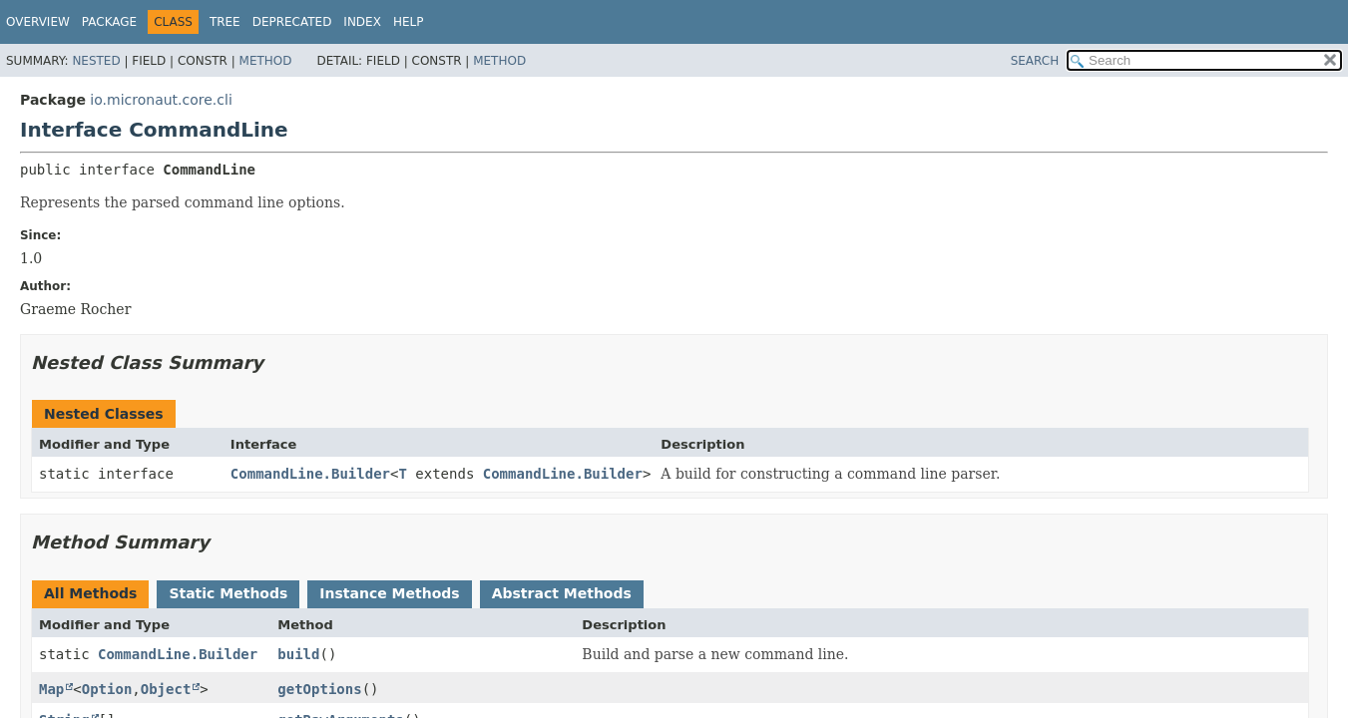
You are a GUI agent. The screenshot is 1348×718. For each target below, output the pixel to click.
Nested (96, 61)
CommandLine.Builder (310, 474)
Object (166, 689)
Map (51, 689)
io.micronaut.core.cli (160, 100)
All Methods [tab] (90, 593)
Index (362, 22)
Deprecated (292, 22)
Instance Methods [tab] (389, 593)
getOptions (319, 689)
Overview (38, 22)
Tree (225, 22)
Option (107, 689)
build (298, 654)
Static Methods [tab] (228, 593)
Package (109, 22)
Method (265, 61)
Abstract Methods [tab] (562, 593)
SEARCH (1035, 61)
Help (408, 22)
